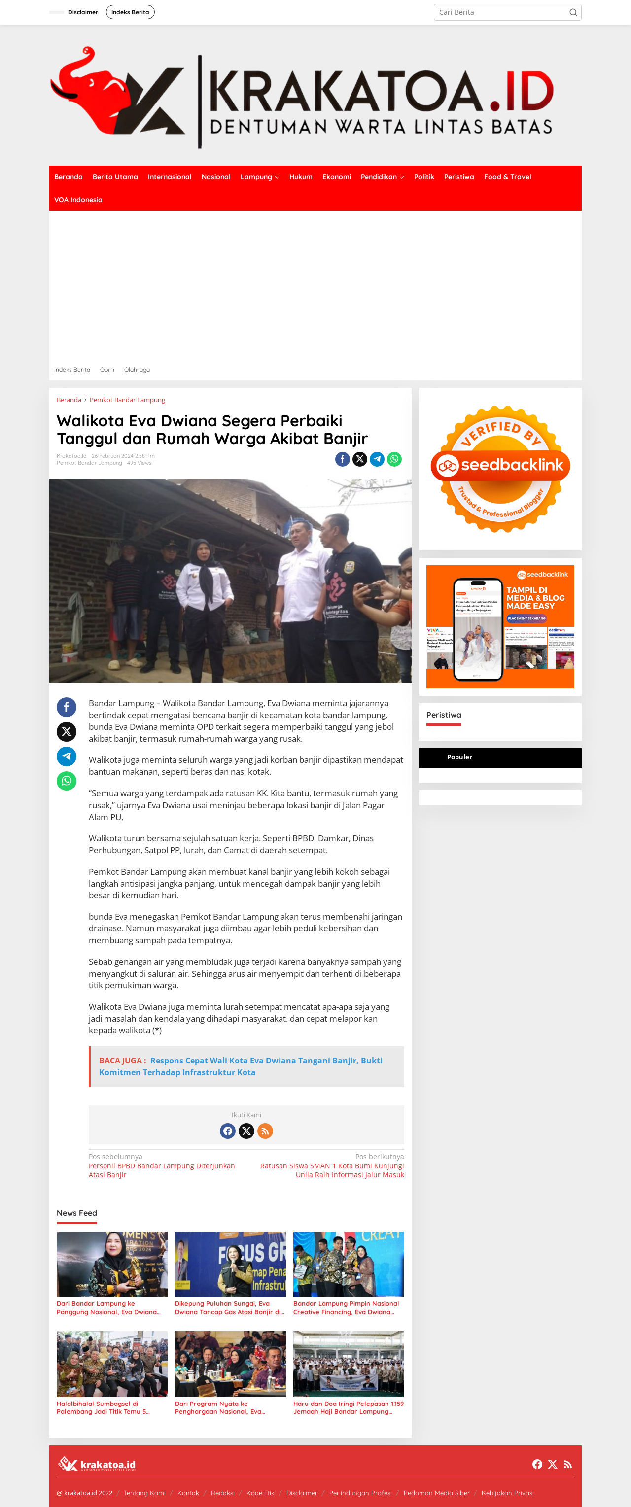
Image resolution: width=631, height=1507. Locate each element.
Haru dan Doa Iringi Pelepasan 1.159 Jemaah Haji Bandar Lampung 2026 (348, 1408)
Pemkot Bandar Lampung (89, 462)
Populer (459, 757)
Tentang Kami (145, 1493)
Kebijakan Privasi (508, 1493)
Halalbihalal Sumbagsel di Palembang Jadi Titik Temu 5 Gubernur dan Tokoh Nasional (103, 1408)
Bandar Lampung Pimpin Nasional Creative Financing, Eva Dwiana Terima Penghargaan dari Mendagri (346, 1308)
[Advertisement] (315, 285)
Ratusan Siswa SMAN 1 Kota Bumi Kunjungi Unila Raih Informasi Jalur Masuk (328, 1165)
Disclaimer (301, 1493)
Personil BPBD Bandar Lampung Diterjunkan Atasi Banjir (164, 1165)
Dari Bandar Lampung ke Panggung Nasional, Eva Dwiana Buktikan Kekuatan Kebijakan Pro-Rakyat (110, 1308)
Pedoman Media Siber (437, 1493)
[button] (573, 12)
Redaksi (223, 1493)
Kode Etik (260, 1493)
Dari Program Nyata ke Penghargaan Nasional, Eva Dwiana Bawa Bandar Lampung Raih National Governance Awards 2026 (228, 1408)
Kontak (188, 1493)
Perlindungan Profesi (360, 1493)
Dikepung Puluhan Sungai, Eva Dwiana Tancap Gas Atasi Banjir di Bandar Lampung (227, 1308)
